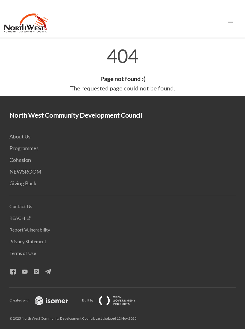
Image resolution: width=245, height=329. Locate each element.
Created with (43, 300)
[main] (122, 70)
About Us (19, 136)
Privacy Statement (27, 241)
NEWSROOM (25, 171)
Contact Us (20, 206)
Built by (113, 300)
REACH (17, 218)
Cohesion (20, 160)
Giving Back (22, 183)
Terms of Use (22, 253)
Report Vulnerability (29, 229)
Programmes (24, 148)
